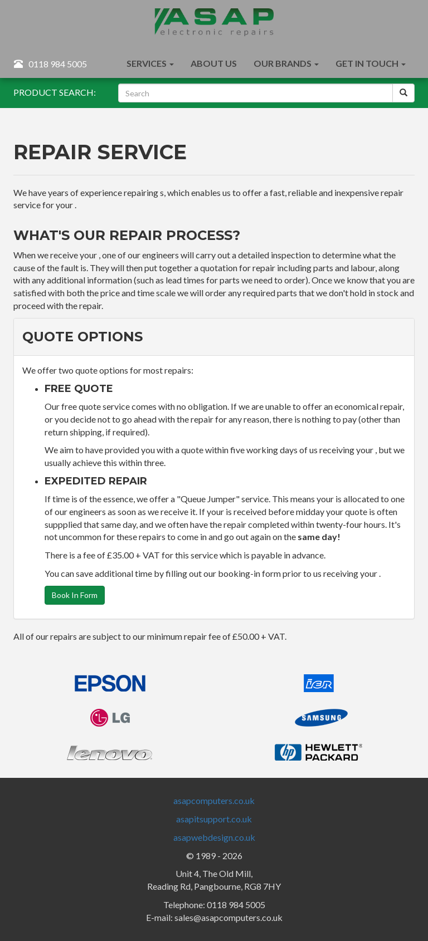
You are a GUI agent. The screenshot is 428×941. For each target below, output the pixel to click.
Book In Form (75, 595)
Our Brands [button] (286, 63)
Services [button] (150, 63)
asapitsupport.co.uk (214, 818)
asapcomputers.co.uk (214, 800)
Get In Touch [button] (370, 63)
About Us (214, 63)
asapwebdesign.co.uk (214, 837)
